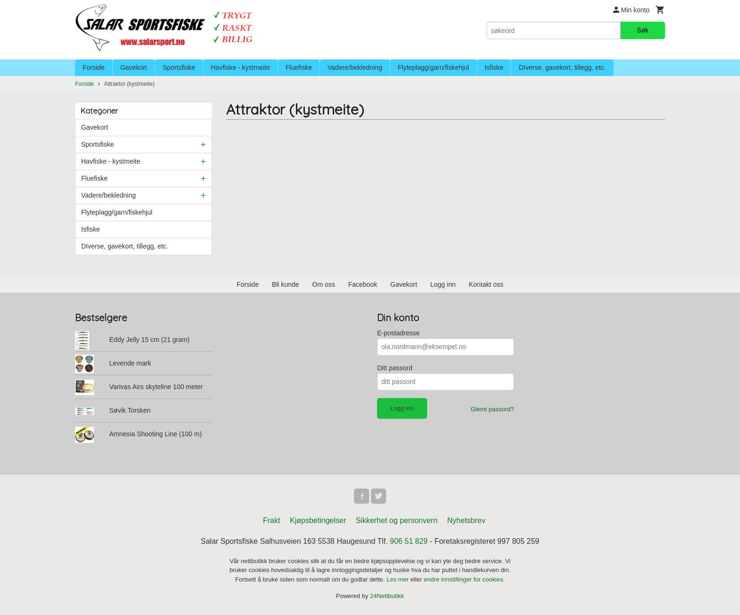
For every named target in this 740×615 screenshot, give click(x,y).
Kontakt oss (486, 284)
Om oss (323, 284)
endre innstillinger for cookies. (464, 579)
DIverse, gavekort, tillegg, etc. (562, 67)
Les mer (399, 579)
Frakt (271, 520)
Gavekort (133, 67)
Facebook (362, 284)
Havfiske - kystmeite (240, 67)
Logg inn (443, 284)
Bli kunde (285, 284)
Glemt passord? (492, 409)
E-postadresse (398, 333)
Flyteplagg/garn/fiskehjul (433, 67)
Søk (642, 30)
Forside (94, 67)
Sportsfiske (179, 67)
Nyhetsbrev (466, 520)
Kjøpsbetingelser (318, 520)
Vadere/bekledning (355, 67)
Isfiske (494, 67)
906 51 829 (409, 541)
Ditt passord (394, 368)
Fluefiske (299, 67)
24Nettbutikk (387, 595)
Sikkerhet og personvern (396, 520)
